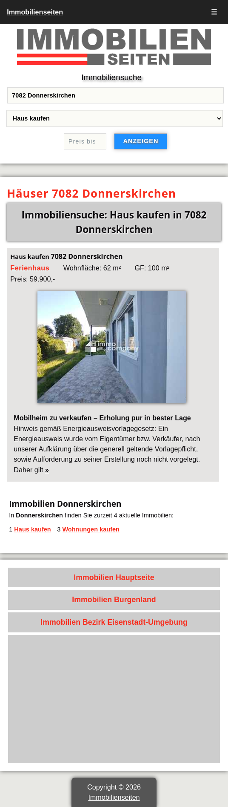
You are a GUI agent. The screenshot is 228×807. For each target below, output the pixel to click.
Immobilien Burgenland (114, 599)
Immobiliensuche (111, 77)
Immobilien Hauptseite (114, 577)
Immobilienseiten (35, 12)
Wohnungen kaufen (91, 529)
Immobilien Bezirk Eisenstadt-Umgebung (114, 622)
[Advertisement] (114, 698)
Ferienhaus (29, 268)
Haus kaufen (32, 529)
